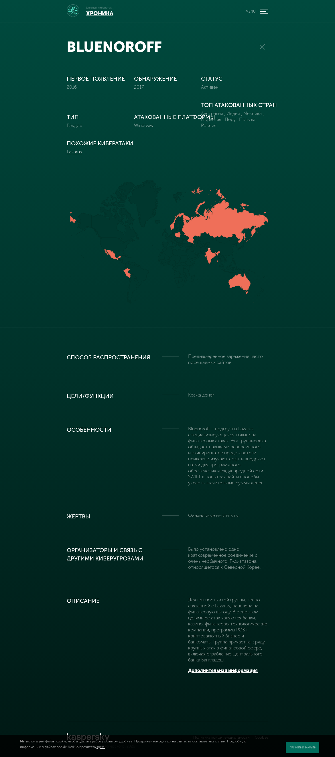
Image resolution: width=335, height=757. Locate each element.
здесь (100, 747)
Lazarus (74, 151)
